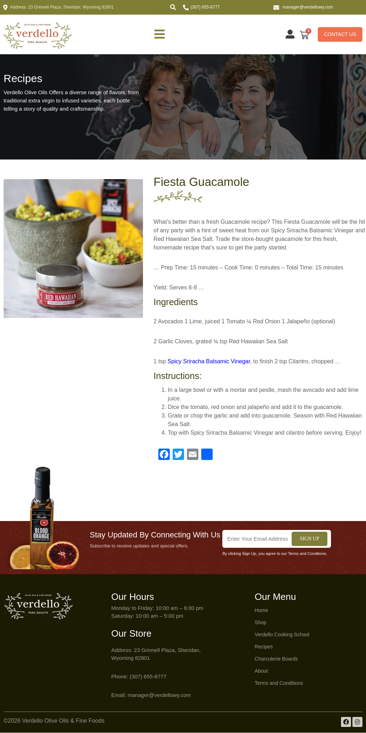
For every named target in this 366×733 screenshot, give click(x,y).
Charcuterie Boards (276, 659)
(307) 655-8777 (205, 7)
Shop (261, 623)
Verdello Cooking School (282, 635)
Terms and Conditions (279, 683)
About (261, 671)
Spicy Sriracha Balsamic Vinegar (209, 362)
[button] (173, 7)
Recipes (264, 647)
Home (261, 610)
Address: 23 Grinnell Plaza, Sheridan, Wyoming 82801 (62, 7)
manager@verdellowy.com (308, 7)
